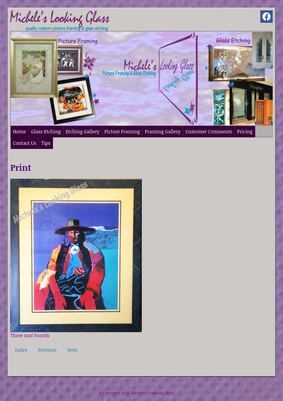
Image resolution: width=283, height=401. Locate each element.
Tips (45, 143)
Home (19, 131)
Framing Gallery (162, 131)
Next (72, 350)
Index (21, 350)
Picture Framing (122, 131)
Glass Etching (46, 131)
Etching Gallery (82, 131)
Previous (47, 350)
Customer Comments (208, 131)
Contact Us (24, 143)
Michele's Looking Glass (152, 392)
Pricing (244, 131)
